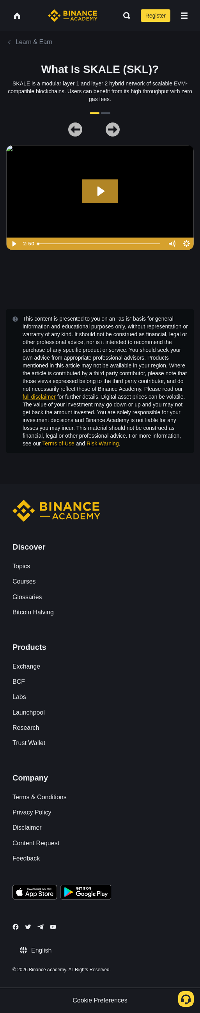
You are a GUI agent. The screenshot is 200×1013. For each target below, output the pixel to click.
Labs (19, 697)
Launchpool (28, 712)
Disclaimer (27, 827)
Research (25, 727)
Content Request (35, 843)
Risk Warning (103, 443)
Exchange (26, 666)
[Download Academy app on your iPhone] (34, 893)
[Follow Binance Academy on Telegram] (40, 927)
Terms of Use (58, 443)
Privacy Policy (31, 812)
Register (155, 15)
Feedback (26, 858)
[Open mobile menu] (184, 16)
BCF (18, 681)
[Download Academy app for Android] (85, 893)
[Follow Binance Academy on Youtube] (53, 927)
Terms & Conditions (39, 797)
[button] (184, 15)
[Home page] (72, 15)
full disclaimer (39, 397)
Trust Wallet (28, 743)
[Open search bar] (124, 16)
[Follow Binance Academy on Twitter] (28, 926)
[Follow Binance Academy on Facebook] (15, 927)
